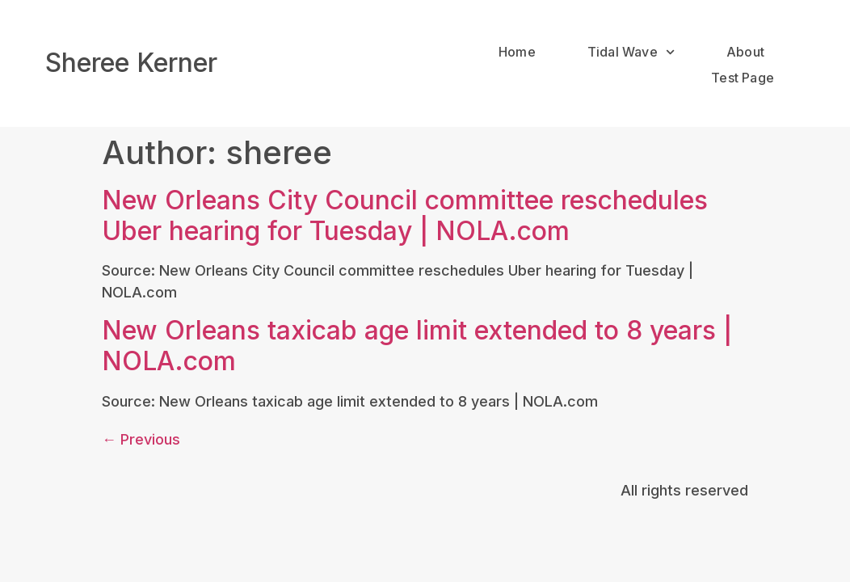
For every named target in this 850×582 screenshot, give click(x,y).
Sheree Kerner (131, 62)
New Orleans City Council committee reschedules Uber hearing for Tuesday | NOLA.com (405, 207)
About (745, 52)
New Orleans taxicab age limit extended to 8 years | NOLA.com (417, 337)
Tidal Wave (631, 52)
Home (517, 52)
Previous (141, 431)
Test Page (742, 78)
